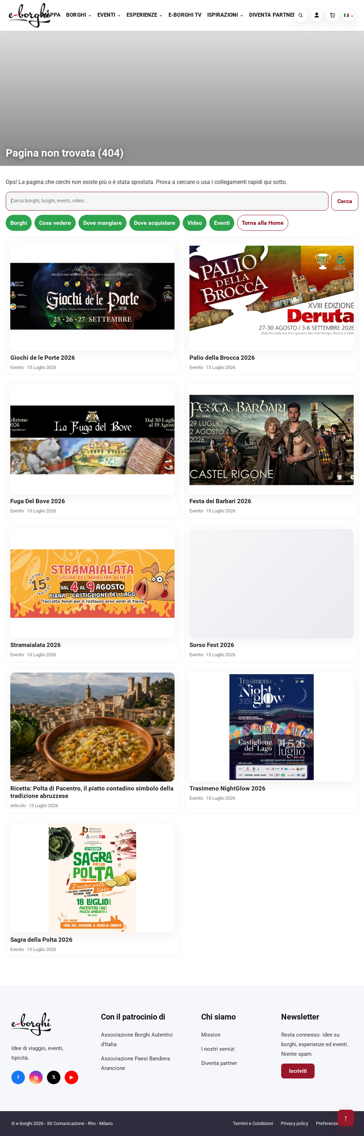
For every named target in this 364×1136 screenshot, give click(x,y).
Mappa (51, 15)
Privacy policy (294, 1123)
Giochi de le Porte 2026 (42, 357)
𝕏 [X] (53, 1077)
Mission (210, 1035)
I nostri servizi (218, 1049)
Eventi (109, 15)
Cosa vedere (55, 222)
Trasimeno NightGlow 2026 (227, 788)
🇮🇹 (349, 15)
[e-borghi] (29, 15)
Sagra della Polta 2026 (41, 939)
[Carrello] (332, 15)
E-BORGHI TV (185, 15)
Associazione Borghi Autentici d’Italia (137, 1040)
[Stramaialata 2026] (92, 583)
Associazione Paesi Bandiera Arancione (135, 1063)
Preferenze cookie (334, 1123)
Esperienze (145, 15)
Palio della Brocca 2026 (222, 357)
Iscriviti (298, 1071)
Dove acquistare (154, 222)
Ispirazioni (225, 15)
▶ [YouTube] (71, 1077)
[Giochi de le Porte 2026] (92, 296)
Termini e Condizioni (253, 1123)
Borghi (79, 15)
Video (194, 222)
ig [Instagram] (36, 1077)
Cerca (344, 201)
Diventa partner (272, 15)
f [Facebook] (18, 1077)
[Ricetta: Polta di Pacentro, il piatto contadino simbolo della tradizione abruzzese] (92, 727)
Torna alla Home (263, 222)
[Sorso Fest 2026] (271, 583)
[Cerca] (300, 15)
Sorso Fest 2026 (211, 644)
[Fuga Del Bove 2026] (92, 439)
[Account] (316, 15)
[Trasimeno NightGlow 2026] (271, 727)
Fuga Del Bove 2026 (37, 501)
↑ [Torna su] (346, 1118)
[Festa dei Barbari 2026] (271, 439)
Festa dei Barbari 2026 (220, 501)
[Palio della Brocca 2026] (271, 296)
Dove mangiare (102, 222)
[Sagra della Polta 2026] (92, 878)
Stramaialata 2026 (35, 644)
